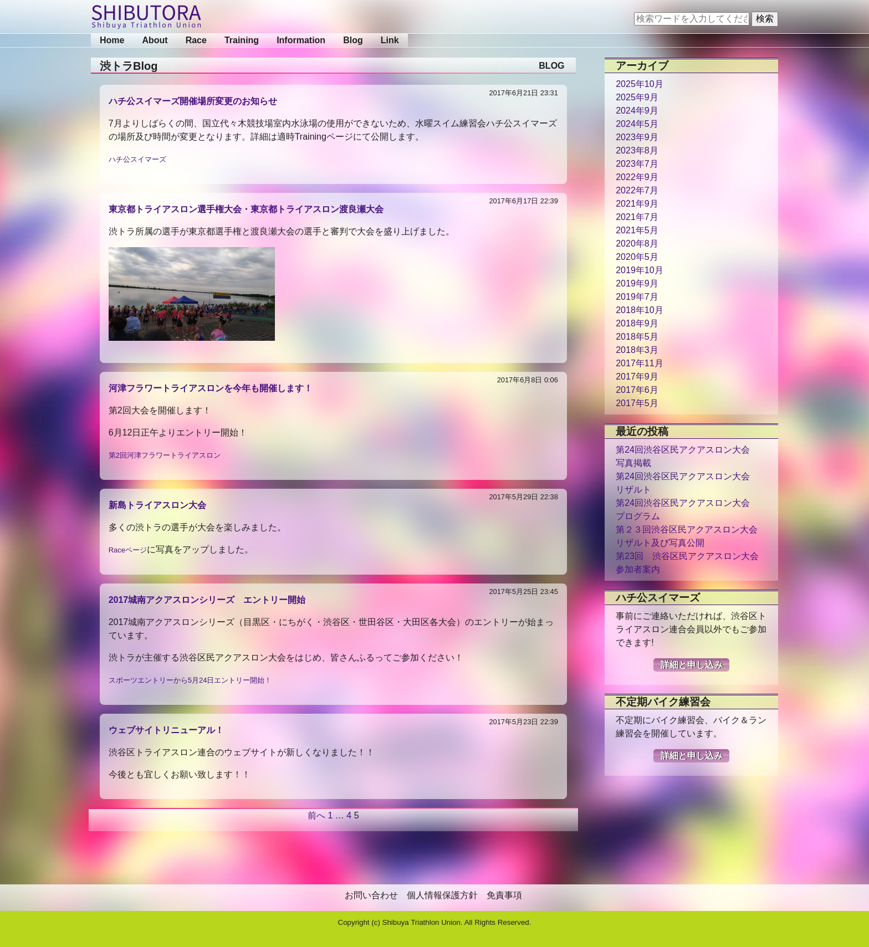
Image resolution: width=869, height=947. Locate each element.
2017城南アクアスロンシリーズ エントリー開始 (207, 600)
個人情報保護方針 (442, 895)
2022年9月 (637, 177)
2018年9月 (637, 323)
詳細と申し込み (692, 664)
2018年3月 (637, 350)
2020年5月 (637, 257)
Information (301, 40)
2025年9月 (637, 97)
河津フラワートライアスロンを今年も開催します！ (211, 388)
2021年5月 (637, 230)
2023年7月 (637, 163)
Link (390, 40)
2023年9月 (637, 137)
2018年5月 (637, 336)
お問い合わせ (371, 895)
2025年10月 (639, 84)
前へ (316, 815)
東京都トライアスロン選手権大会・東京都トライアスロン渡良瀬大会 (246, 209)
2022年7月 (637, 190)
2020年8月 (637, 243)
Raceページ (128, 550)
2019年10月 (639, 270)
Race (196, 40)
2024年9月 (637, 110)
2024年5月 (637, 124)
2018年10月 (639, 310)
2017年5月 (637, 403)
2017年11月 (639, 363)
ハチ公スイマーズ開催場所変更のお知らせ (193, 101)
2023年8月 (637, 150)
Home (112, 40)
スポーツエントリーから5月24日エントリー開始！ (190, 680)
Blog (353, 40)
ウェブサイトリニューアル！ (166, 730)
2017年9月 (637, 376)
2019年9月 (637, 283)
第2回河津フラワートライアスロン (165, 455)
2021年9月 (637, 203)
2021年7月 (637, 217)
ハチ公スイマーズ (137, 159)
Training (241, 40)
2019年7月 (637, 296)
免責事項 (504, 895)
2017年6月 (637, 390)
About (154, 40)
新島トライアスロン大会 (157, 505)
